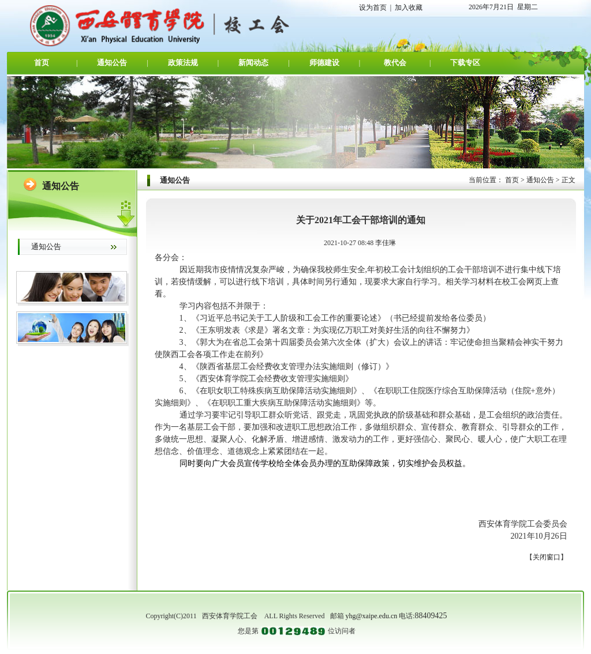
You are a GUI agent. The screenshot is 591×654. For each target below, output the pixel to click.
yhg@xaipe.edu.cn (372, 616)
